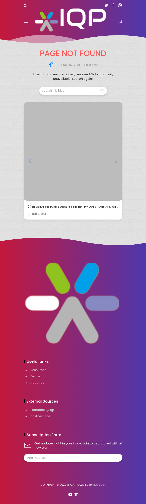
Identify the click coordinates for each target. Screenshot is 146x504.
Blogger (99, 485)
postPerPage (40, 416)
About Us (37, 382)
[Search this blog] (73, 91)
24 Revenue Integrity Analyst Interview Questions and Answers (76, 207)
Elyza (70, 485)
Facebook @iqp (42, 410)
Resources (38, 370)
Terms (35, 376)
